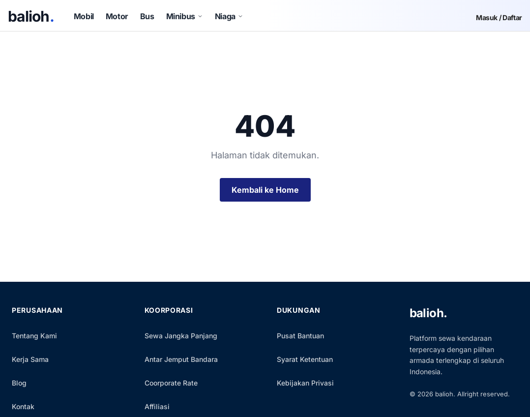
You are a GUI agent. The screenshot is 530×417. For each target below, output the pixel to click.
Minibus (184, 16)
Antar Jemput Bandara (181, 359)
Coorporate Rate (171, 383)
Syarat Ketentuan (305, 359)
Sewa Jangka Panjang (181, 335)
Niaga (229, 16)
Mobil (84, 16)
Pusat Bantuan (300, 335)
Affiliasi (157, 406)
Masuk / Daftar (499, 17)
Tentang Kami (34, 335)
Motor (117, 16)
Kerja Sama (30, 359)
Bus (147, 16)
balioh (31, 16)
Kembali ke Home (265, 190)
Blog (19, 383)
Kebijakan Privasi (305, 383)
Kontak (23, 406)
